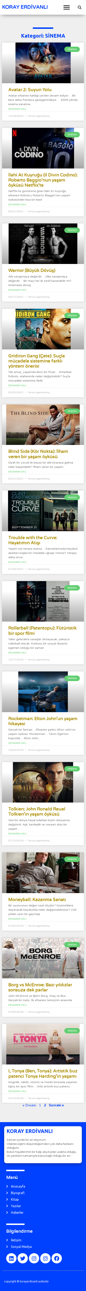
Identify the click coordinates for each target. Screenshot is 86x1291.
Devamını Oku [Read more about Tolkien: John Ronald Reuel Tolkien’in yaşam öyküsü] (17, 833)
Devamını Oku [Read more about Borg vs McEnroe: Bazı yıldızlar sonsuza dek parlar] (17, 1005)
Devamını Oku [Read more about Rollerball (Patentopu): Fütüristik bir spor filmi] (17, 652)
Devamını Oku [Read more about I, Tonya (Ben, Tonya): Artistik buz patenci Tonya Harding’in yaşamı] (17, 1091)
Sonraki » (56, 1105)
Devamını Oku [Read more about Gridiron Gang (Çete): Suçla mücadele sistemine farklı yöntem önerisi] (17, 385)
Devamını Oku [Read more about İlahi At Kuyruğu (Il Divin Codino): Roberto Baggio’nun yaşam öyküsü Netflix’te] (17, 204)
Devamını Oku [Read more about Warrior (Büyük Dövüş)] (17, 290)
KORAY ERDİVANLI (25, 7)
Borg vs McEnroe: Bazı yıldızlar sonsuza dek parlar (40, 987)
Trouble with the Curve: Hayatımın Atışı (32, 540)
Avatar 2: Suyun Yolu (30, 89)
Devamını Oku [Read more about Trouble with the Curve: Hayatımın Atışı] (17, 562)
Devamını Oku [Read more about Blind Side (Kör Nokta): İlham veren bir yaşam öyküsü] (17, 471)
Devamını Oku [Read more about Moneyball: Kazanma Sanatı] (17, 918)
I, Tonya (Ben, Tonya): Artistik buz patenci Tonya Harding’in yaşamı (42, 1074)
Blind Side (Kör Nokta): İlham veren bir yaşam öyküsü (38, 454)
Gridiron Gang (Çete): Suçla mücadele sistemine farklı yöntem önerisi (36, 361)
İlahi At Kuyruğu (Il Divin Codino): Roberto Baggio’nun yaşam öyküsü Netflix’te (43, 180)
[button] (66, 7)
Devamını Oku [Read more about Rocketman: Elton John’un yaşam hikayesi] (17, 743)
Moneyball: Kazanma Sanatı (37, 899)
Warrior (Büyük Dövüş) (31, 270)
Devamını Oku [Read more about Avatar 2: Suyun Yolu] (17, 109)
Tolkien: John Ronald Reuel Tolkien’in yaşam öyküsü (36, 812)
